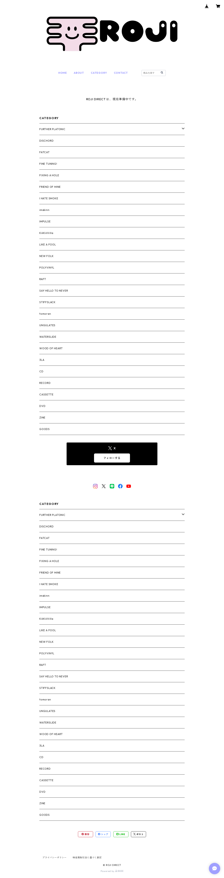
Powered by (112, 871)
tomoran (45, 313)
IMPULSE (45, 221)
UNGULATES (47, 325)
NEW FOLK (46, 256)
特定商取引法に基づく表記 (87, 857)
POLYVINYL (46, 267)
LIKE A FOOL (47, 244)
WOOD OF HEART (51, 348)
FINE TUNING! (48, 163)
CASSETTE (46, 394)
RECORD (45, 383)
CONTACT (121, 73)
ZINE (42, 417)
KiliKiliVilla (46, 233)
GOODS (44, 429)
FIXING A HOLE (49, 175)
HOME (62, 73)
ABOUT (79, 73)
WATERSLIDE (47, 336)
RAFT (42, 279)
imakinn (44, 210)
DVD (42, 406)
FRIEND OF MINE (50, 187)
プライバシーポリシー (54, 857)
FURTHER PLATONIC (52, 129)
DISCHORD (46, 140)
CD (41, 371)
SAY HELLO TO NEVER (53, 290)
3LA (41, 360)
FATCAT (44, 152)
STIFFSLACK (47, 302)
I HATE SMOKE (48, 198)
